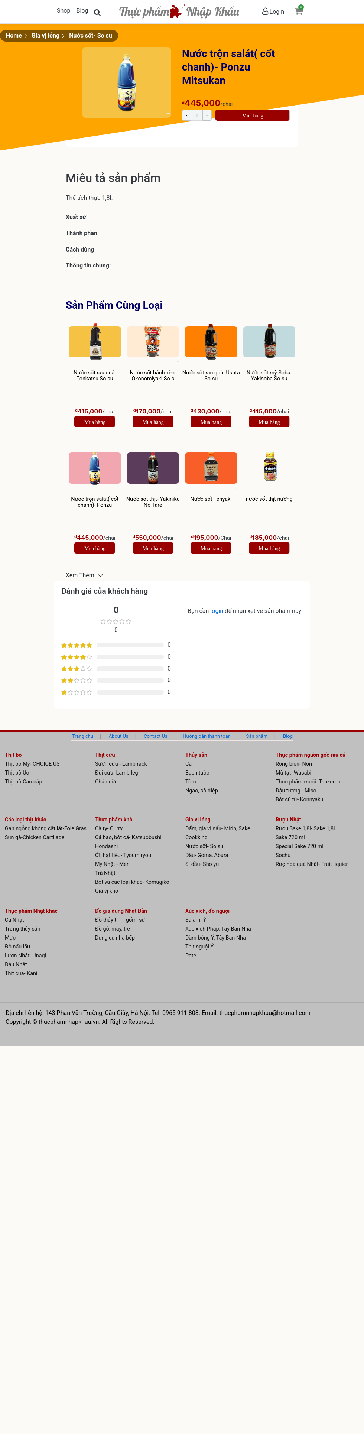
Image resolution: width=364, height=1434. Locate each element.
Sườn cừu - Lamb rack (121, 764)
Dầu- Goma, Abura (206, 855)
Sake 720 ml (290, 837)
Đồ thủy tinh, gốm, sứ (120, 920)
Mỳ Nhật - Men (112, 864)
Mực (10, 938)
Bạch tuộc (197, 773)
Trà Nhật (105, 873)
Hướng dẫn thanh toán (207, 736)
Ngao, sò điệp (201, 791)
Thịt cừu (105, 755)
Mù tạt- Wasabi (293, 773)
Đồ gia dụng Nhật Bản (121, 911)
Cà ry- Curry (109, 828)
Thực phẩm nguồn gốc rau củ (310, 755)
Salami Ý (195, 920)
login (217, 610)
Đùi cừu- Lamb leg (116, 773)
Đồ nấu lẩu (17, 947)
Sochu (283, 855)
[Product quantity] (196, 115)
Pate (190, 956)
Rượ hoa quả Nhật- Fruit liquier (312, 864)
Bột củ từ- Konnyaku (299, 800)
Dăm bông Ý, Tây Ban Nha (215, 938)
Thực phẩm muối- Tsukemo (308, 782)
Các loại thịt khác (25, 820)
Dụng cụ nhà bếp (115, 938)
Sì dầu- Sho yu (202, 864)
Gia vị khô (106, 891)
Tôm (190, 782)
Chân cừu (106, 782)
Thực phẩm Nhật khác (31, 911)
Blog (82, 10)
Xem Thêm (81, 575)
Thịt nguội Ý (199, 947)
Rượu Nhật (288, 820)
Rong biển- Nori (294, 764)
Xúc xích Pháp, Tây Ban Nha (218, 929)
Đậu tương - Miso (296, 791)
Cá (188, 764)
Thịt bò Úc (17, 773)
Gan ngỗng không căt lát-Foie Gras (46, 828)
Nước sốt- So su (90, 35)
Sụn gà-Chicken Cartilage (34, 837)
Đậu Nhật (16, 964)
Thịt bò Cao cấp (23, 782)
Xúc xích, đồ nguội (207, 911)
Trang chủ (82, 736)
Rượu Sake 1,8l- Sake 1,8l (305, 828)
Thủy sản (196, 755)
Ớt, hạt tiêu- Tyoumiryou (123, 855)
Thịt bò (13, 755)
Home (14, 35)
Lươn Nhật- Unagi (25, 956)
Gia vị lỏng (45, 35)
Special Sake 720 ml (300, 846)
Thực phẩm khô (114, 820)
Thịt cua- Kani (21, 973)
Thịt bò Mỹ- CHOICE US (32, 764)
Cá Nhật (14, 920)
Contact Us (156, 736)
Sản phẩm (257, 736)
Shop (63, 10)
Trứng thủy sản (22, 929)
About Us (119, 736)
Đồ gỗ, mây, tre (112, 929)
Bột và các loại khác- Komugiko (132, 882)
